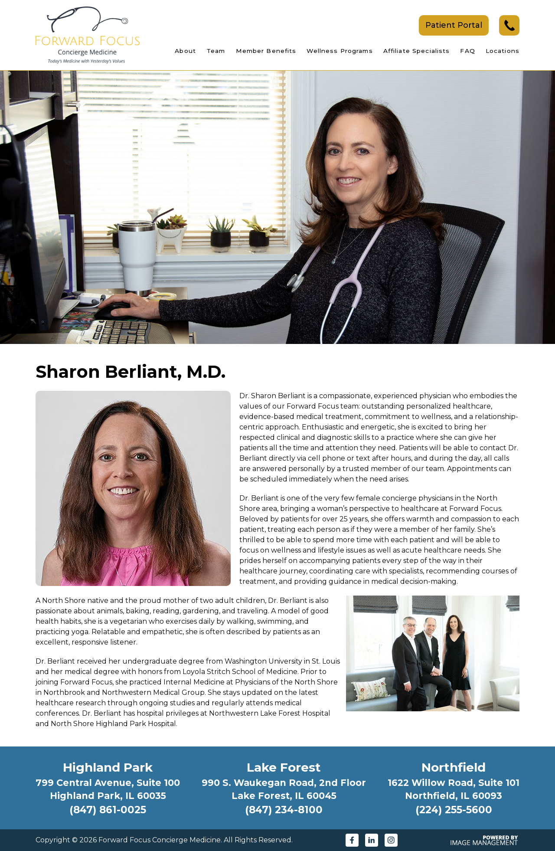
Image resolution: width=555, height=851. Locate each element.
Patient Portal (453, 25)
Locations (502, 50)
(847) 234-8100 (284, 810)
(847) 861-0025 (107, 810)
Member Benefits (266, 50)
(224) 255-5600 (453, 810)
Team (215, 50)
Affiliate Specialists (416, 50)
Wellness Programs (339, 50)
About (185, 50)
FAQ (467, 50)
